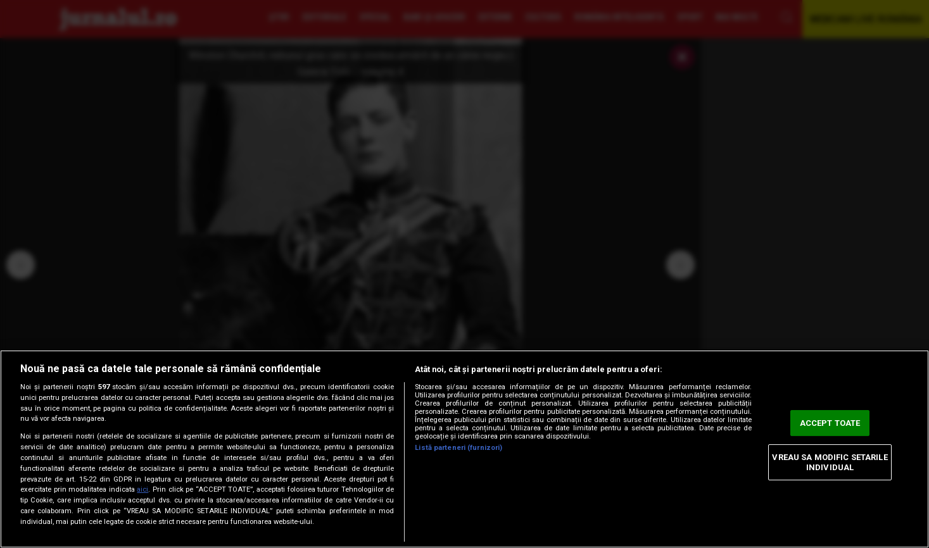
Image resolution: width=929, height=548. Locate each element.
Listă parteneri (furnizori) (458, 448)
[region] (464, 449)
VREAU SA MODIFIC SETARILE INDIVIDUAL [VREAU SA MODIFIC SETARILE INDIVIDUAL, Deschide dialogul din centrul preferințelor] (829, 462)
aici (142, 489)
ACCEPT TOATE (830, 423)
